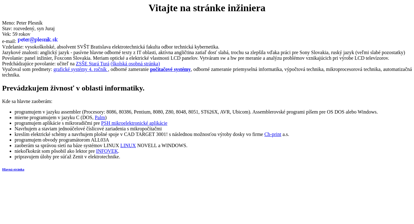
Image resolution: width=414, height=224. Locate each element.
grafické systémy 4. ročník (81, 69)
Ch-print (272, 134)
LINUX (128, 145)
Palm (100, 117)
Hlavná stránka (13, 169)
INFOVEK (107, 151)
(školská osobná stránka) (135, 63)
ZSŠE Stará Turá (92, 63)
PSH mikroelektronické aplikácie (134, 123)
